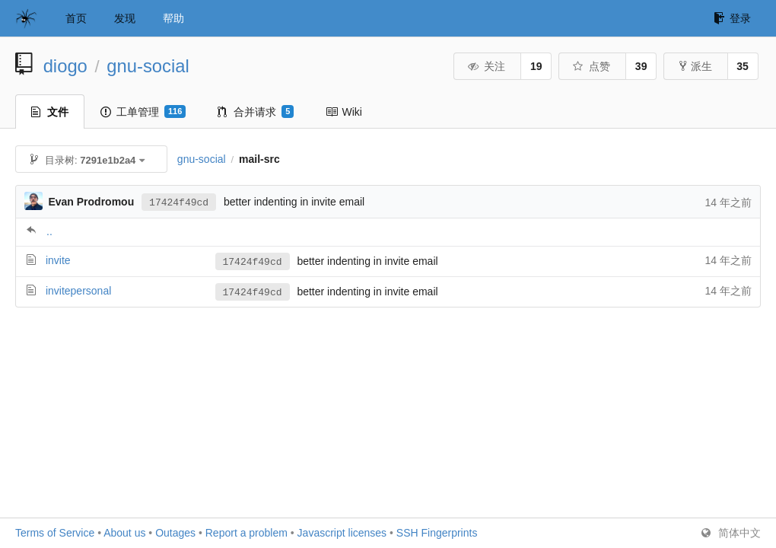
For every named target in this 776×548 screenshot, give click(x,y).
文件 (49, 112)
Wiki (343, 112)
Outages (175, 533)
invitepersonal (78, 291)
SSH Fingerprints (437, 533)
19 (536, 66)
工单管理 (143, 112)
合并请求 (256, 112)
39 (641, 66)
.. (49, 231)
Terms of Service (54, 533)
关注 (486, 66)
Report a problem (246, 533)
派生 (695, 66)
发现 (124, 18)
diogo (65, 66)
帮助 (173, 18)
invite (58, 260)
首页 (76, 18)
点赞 (591, 66)
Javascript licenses (342, 533)
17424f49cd (178, 202)
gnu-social (148, 66)
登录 (732, 18)
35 (742, 66)
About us (124, 533)
